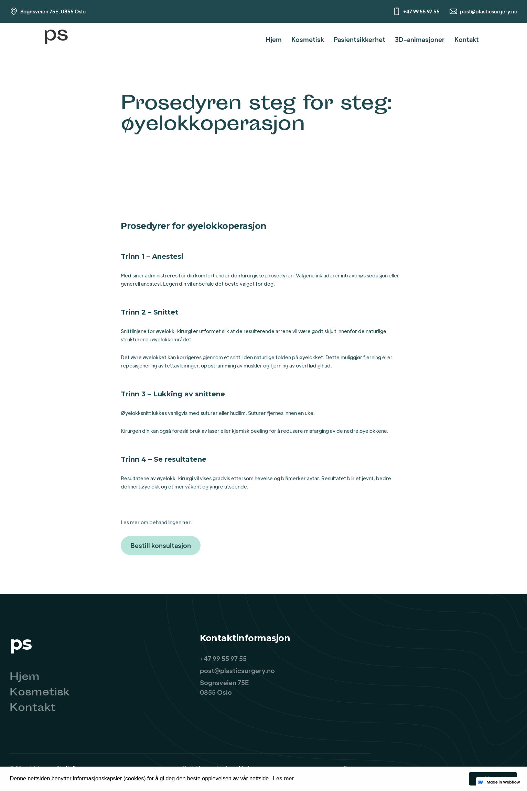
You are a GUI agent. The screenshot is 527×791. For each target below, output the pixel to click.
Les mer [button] (283, 778)
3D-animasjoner (420, 39)
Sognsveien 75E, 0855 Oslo (53, 11)
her (186, 522)
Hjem (274, 39)
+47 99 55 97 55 (421, 11)
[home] (55, 39)
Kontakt (466, 39)
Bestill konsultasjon (160, 545)
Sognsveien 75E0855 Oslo (224, 687)
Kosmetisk (307, 39)
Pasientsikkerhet (359, 39)
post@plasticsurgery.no (488, 11)
